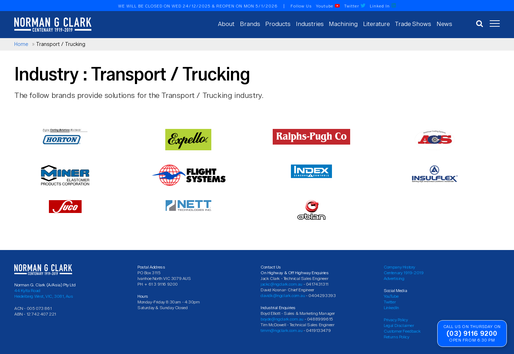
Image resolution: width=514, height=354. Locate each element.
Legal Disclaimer (399, 325)
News (444, 23)
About (226, 23)
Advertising (394, 278)
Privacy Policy (396, 319)
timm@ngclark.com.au (281, 330)
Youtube (328, 6)
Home (21, 44)
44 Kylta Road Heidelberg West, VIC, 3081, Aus (43, 293)
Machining (343, 23)
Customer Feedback (402, 331)
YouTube (391, 296)
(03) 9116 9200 (472, 333)
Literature (376, 23)
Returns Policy (396, 336)
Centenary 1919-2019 (403, 272)
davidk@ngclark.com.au (283, 295)
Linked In (383, 6)
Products (278, 23)
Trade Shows (413, 23)
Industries (310, 23)
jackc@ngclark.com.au (281, 284)
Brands (250, 23)
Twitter (355, 6)
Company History (399, 267)
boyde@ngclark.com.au (282, 319)
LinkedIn (391, 307)
